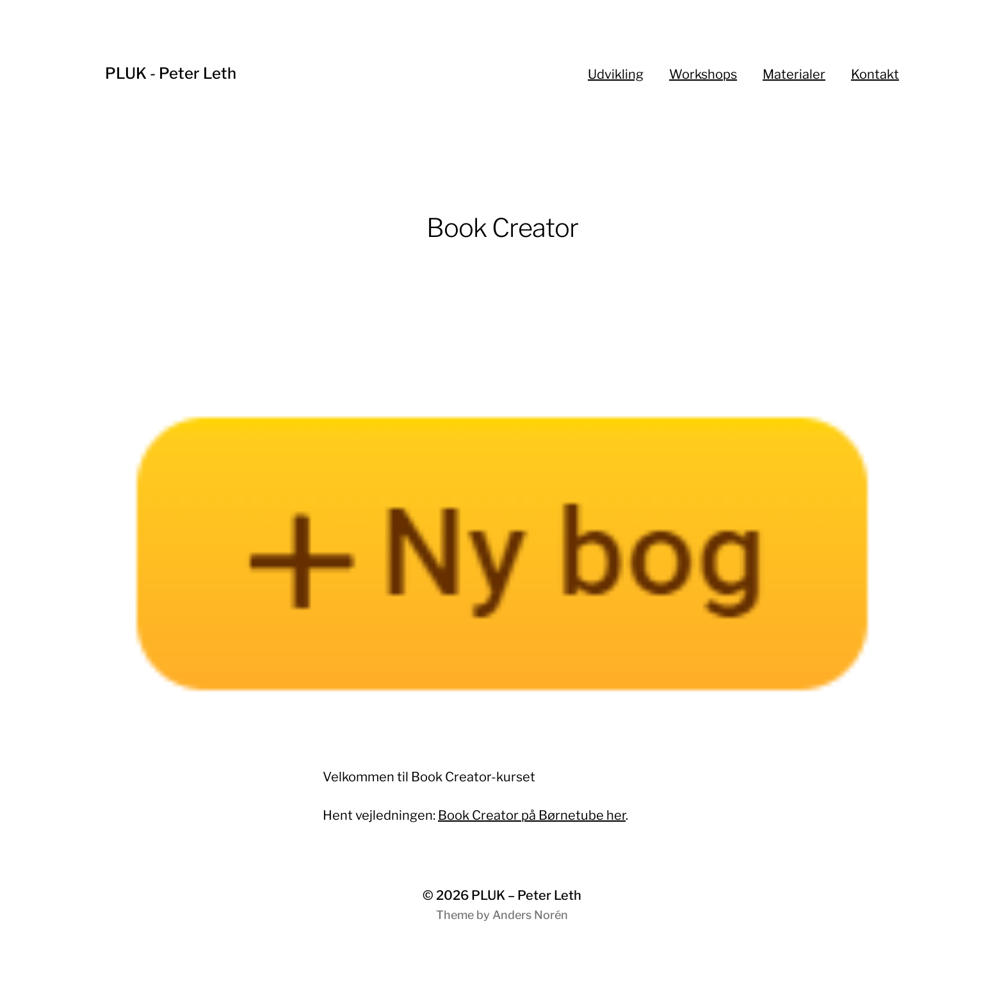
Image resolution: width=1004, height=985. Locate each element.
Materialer (794, 74)
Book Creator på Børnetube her (532, 815)
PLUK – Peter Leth (526, 895)
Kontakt (875, 74)
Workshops (703, 74)
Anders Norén (530, 915)
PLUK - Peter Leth (170, 73)
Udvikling (616, 74)
